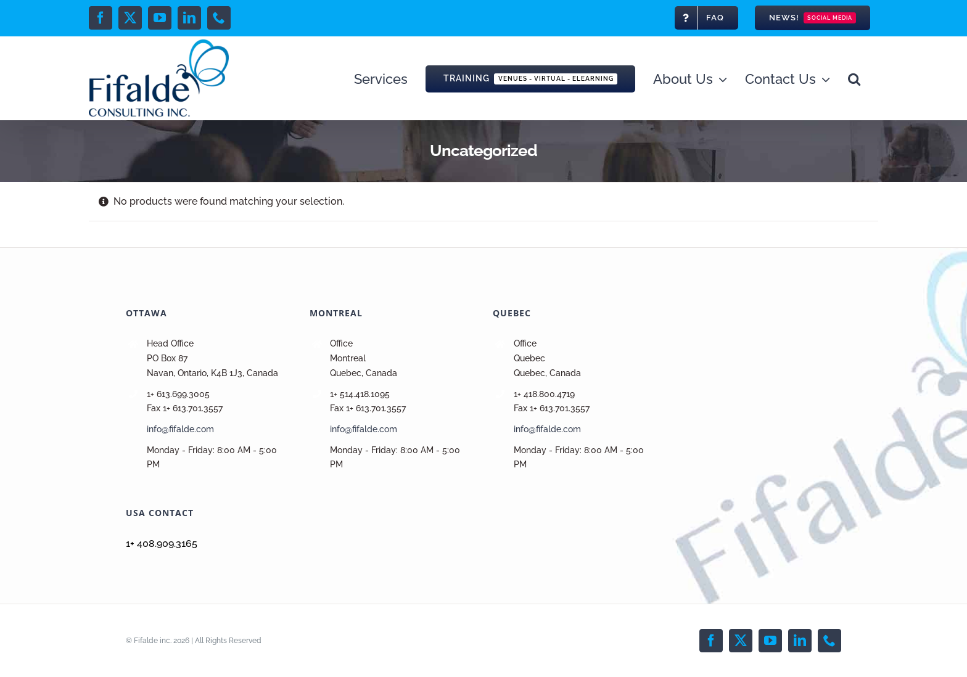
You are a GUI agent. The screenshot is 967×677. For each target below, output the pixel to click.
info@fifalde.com (180, 429)
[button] (854, 78)
